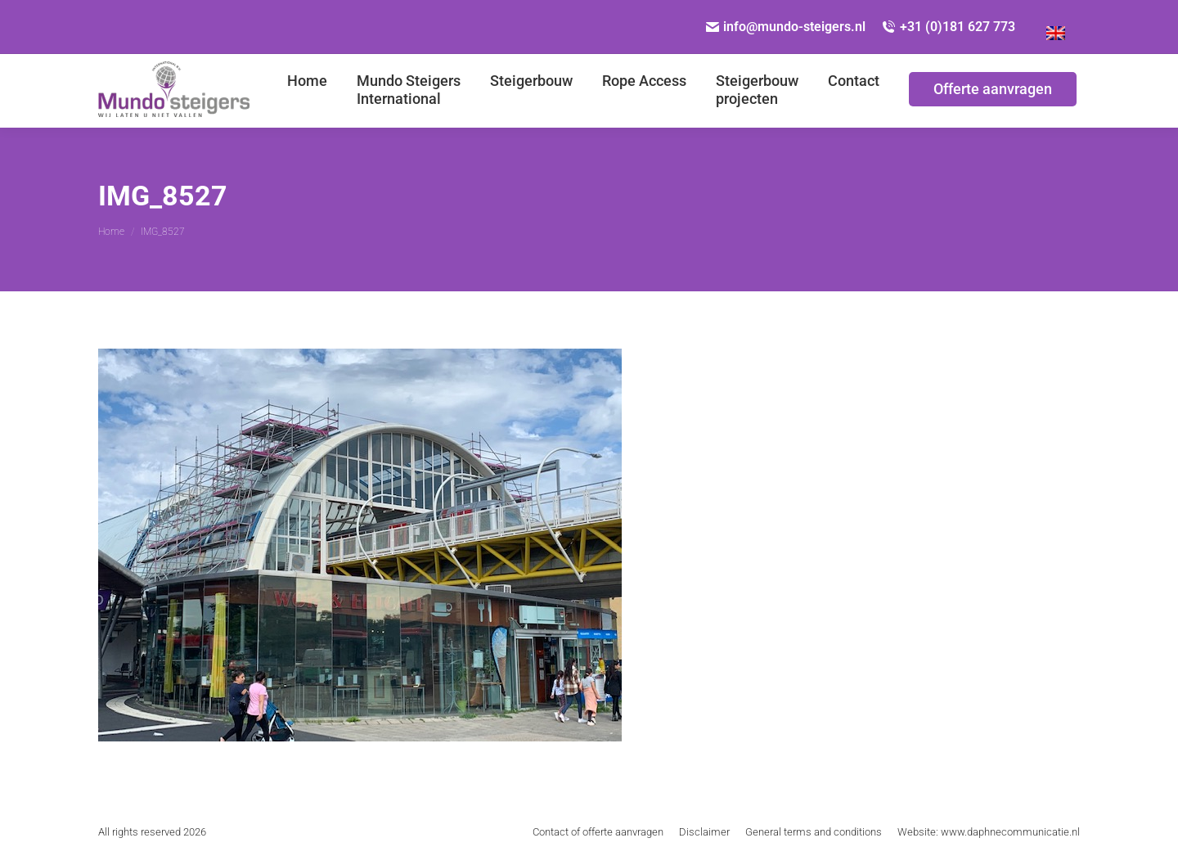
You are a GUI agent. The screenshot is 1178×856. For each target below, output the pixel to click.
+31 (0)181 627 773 (948, 26)
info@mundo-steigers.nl (786, 26)
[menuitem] (307, 91)
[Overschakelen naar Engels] (1055, 27)
